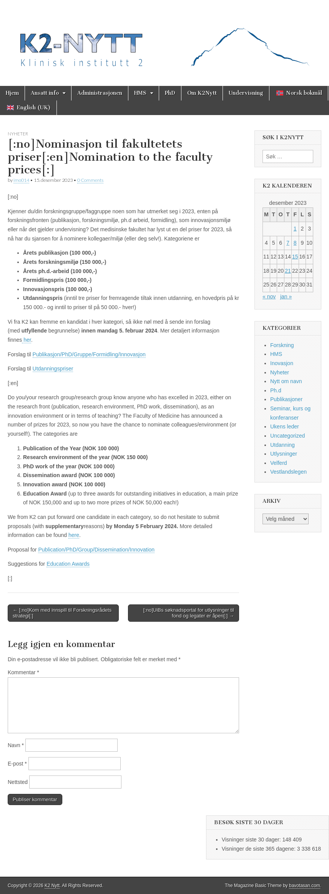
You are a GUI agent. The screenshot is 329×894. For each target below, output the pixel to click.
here (73, 535)
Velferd (278, 463)
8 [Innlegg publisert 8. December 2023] (295, 243)
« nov (269, 296)
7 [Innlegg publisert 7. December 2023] (287, 243)
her (26, 340)
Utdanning (282, 445)
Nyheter (18, 133)
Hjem (12, 93)
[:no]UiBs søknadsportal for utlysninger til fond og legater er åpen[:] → (188, 613)
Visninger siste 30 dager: (252, 839)
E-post (17, 764)
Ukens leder (284, 426)
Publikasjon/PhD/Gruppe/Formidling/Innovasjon (89, 354)
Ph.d (275, 390)
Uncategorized (287, 436)
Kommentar (23, 672)
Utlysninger (283, 454)
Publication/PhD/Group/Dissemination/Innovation (96, 550)
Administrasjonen (99, 93)
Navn (16, 745)
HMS (140, 93)
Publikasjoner (286, 399)
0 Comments (90, 180)
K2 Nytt (52, 885)
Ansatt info (45, 93)
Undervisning (246, 93)
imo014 (21, 180)
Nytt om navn (286, 381)
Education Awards (68, 564)
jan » (286, 296)
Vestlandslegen (288, 472)
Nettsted (18, 782)
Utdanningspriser (53, 369)
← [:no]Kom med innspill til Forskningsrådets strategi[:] (62, 613)
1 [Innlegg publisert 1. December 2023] (295, 229)
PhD (170, 93)
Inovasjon (281, 363)
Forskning (282, 345)
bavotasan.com (304, 885)
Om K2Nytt (202, 93)
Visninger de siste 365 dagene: (259, 849)
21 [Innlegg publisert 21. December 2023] (288, 271)
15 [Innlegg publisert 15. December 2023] (295, 257)
